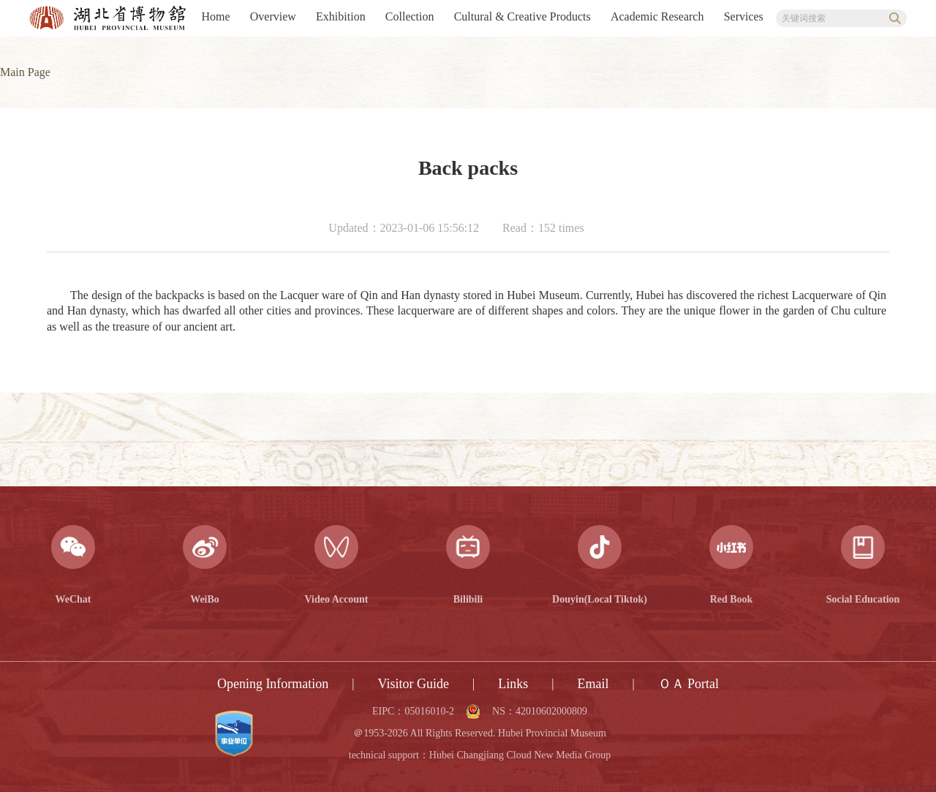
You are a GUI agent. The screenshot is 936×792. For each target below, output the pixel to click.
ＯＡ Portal (689, 683)
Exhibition (341, 16)
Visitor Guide (413, 683)
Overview (273, 16)
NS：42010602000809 (539, 711)
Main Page (25, 72)
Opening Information (272, 683)
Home (216, 16)
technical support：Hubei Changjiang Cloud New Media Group (480, 755)
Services (743, 16)
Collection (409, 16)
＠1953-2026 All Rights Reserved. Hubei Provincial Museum (479, 733)
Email (592, 683)
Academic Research (657, 16)
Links (513, 683)
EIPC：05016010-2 (413, 711)
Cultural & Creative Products (522, 16)
